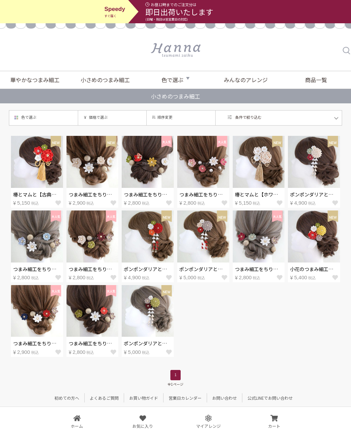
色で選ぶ (172, 80)
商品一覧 (316, 80)
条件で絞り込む (248, 117)
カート (274, 426)
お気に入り (142, 426)
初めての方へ (67, 398)
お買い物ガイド (143, 398)
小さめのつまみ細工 (105, 80)
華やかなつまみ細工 (35, 80)
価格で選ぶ (98, 117)
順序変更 (164, 117)
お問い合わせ (224, 398)
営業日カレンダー (185, 398)
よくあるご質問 (104, 398)
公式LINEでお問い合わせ (270, 398)
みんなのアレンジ (246, 80)
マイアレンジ (208, 426)
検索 (347, 50)
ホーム (77, 426)
